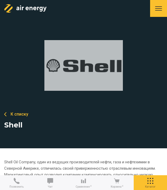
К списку (19, 114)
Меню (158, 8)
